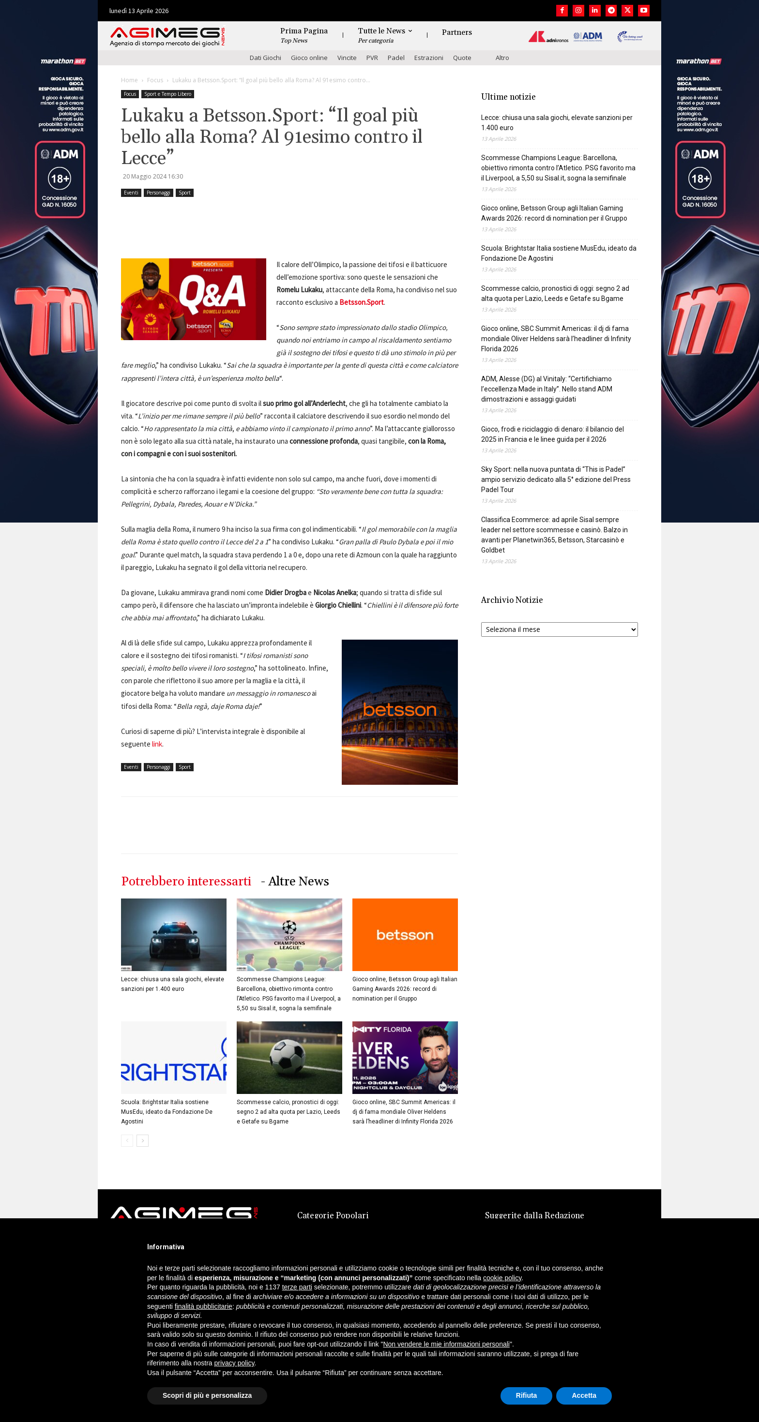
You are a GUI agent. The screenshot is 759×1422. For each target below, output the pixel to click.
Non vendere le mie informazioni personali (446, 1344)
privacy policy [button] (234, 1363)
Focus (155, 80)
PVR (372, 57)
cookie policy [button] (502, 1278)
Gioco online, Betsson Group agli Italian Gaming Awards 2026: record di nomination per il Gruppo (404, 989)
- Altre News (295, 881)
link (156, 743)
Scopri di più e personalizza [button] (207, 1395)
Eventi (131, 192)
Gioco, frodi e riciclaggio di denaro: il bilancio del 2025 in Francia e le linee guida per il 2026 (552, 434)
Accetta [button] (584, 1395)
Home (129, 80)
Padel (396, 57)
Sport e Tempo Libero (167, 93)
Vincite (347, 57)
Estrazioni (428, 57)
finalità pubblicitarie (203, 1306)
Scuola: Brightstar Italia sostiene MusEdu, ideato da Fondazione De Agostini (167, 1112)
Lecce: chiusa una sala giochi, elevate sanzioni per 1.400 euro (557, 123)
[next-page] (143, 1141)
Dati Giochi (265, 57)
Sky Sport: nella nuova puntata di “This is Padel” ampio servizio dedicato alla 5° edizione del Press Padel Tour (556, 479)
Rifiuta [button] (526, 1395)
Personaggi (158, 192)
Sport (185, 192)
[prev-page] (127, 1141)
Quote (462, 57)
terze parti (297, 1287)
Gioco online (309, 57)
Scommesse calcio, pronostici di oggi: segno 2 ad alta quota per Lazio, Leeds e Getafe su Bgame (288, 1112)
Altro (502, 57)
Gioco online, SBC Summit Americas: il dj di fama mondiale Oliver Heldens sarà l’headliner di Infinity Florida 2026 (403, 1112)
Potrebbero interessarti (186, 881)
